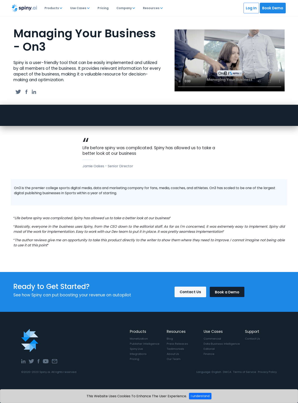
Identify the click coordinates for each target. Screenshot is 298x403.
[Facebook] (38, 360)
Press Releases (177, 344)
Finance (209, 354)
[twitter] (18, 91)
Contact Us (190, 291)
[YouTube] (46, 360)
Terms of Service (244, 372)
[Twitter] (31, 360)
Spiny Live (136, 349)
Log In (251, 8)
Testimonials (175, 349)
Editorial (209, 349)
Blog (170, 339)
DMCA (227, 372)
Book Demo (272, 8)
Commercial (212, 339)
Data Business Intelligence (222, 344)
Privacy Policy (267, 372)
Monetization (139, 339)
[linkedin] (34, 91)
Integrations (138, 354)
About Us (173, 354)
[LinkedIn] (23, 360)
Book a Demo (227, 292)
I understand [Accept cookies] (200, 396)
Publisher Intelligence (144, 344)
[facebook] (26, 91)
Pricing (103, 8)
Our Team (173, 359)
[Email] (54, 360)
